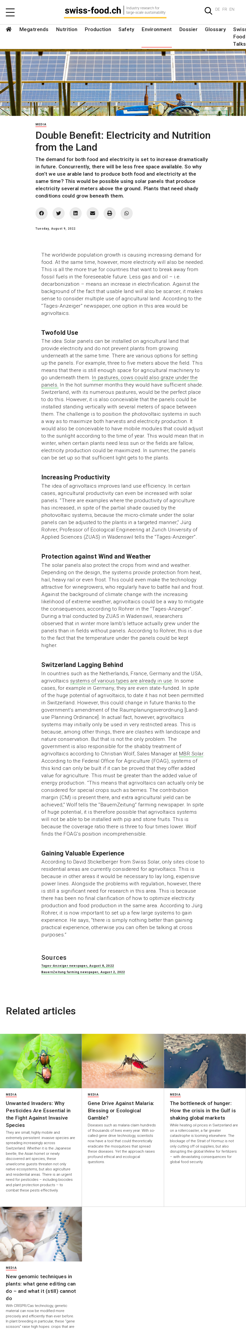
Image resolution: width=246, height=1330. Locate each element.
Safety (126, 29)
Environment (156, 29)
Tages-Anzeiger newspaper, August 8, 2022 (77, 965)
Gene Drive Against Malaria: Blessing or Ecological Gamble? (121, 1110)
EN (231, 9)
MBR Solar (191, 754)
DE (217, 9)
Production (98, 29)
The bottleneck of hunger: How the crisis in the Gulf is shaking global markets (203, 1110)
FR (224, 9)
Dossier (188, 29)
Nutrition (67, 29)
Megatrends (34, 29)
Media (40, 124)
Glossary (215, 29)
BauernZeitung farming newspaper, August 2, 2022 (83, 972)
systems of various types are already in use (121, 681)
